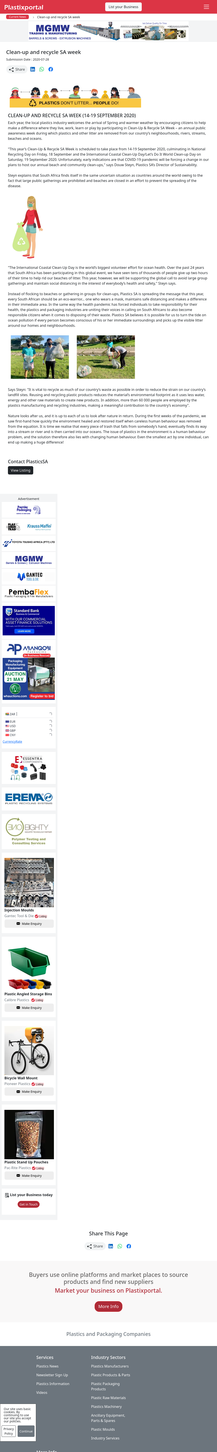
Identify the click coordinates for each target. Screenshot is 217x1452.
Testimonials (152, 1354)
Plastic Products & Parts (104, 1357)
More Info (108, 1286)
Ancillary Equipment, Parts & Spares (106, 1403)
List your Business (123, 6)
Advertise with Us (156, 1345)
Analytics (171, 1436)
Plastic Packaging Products (103, 1371)
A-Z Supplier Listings (159, 1372)
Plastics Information (52, 1363)
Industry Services (103, 1423)
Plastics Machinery (104, 1391)
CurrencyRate (12, 733)
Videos (41, 1372)
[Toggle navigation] (206, 6)
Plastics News (47, 1345)
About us (149, 1436)
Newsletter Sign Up (52, 1354)
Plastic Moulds (101, 1414)
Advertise (112, 1445)
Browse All (150, 1363)
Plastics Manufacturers (108, 1345)
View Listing (20, 470)
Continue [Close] (26, 1431)
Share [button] (17, 69)
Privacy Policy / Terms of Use (111, 1436)
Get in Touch (27, 1184)
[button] (33, 68)
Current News (17, 17)
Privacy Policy (9, 1431)
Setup (93, 1445)
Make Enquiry (27, 908)
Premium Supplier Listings (157, 1383)
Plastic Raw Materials (106, 1382)
